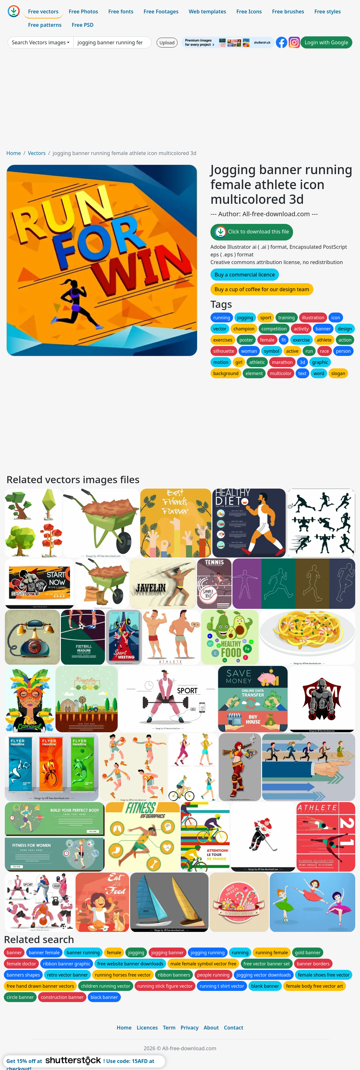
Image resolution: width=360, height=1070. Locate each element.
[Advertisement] (180, 101)
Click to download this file (252, 232)
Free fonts (121, 11)
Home (13, 153)
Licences (147, 1027)
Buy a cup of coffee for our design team (262, 289)
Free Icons (249, 11)
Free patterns (45, 24)
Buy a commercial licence (245, 274)
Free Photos (83, 11)
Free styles (327, 11)
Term (169, 1027)
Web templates (207, 11)
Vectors (37, 153)
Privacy (190, 1027)
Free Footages (161, 11)
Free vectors (43, 11)
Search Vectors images (39, 42)
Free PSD (82, 24)
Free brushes (288, 11)
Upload (166, 43)
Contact (233, 1027)
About (211, 1027)
